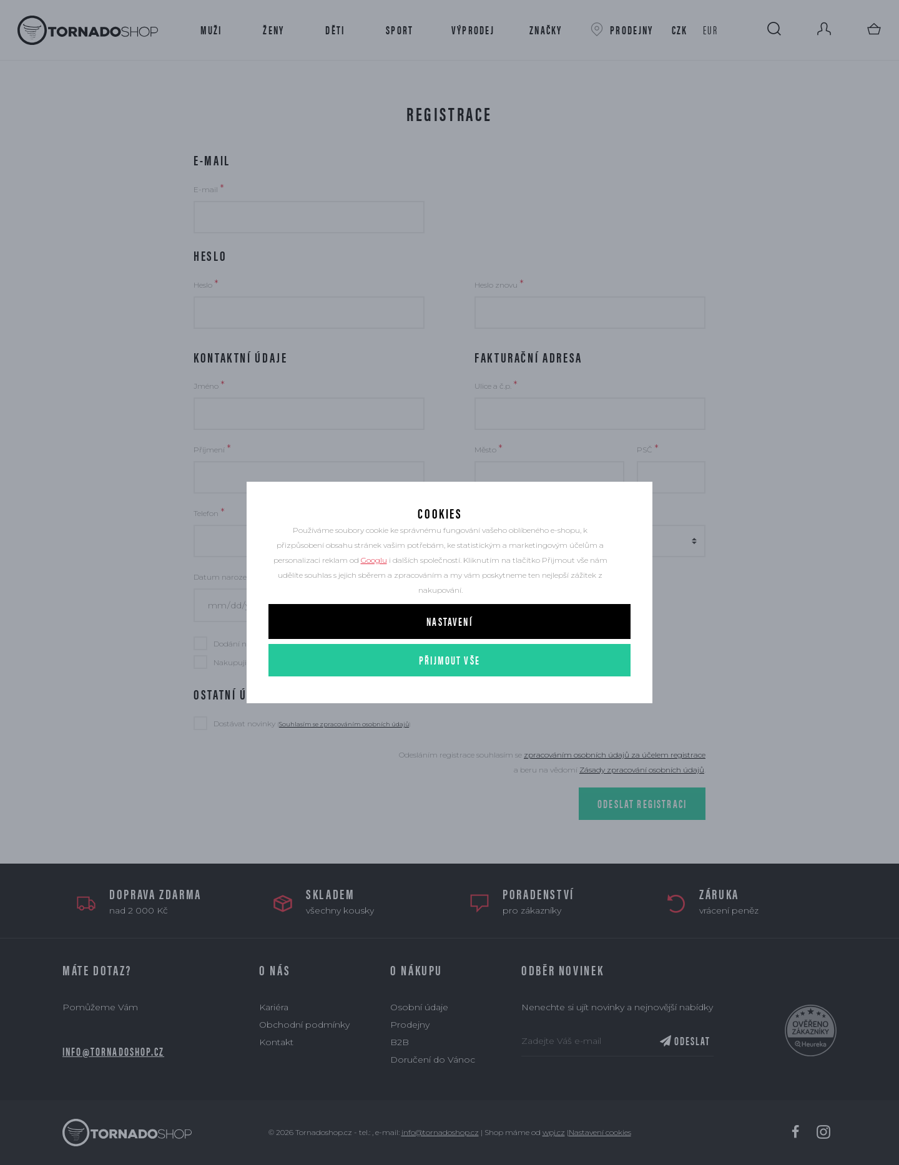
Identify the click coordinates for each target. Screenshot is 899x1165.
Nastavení (449, 658)
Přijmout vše (449, 696)
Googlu (374, 597)
